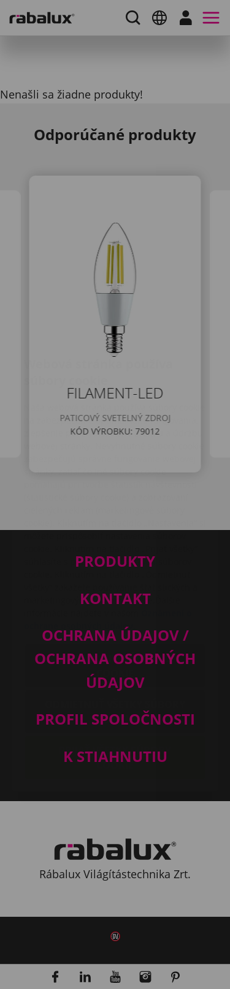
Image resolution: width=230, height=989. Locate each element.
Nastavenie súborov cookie (115, 593)
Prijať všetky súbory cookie (115, 685)
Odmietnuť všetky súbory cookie (115, 639)
